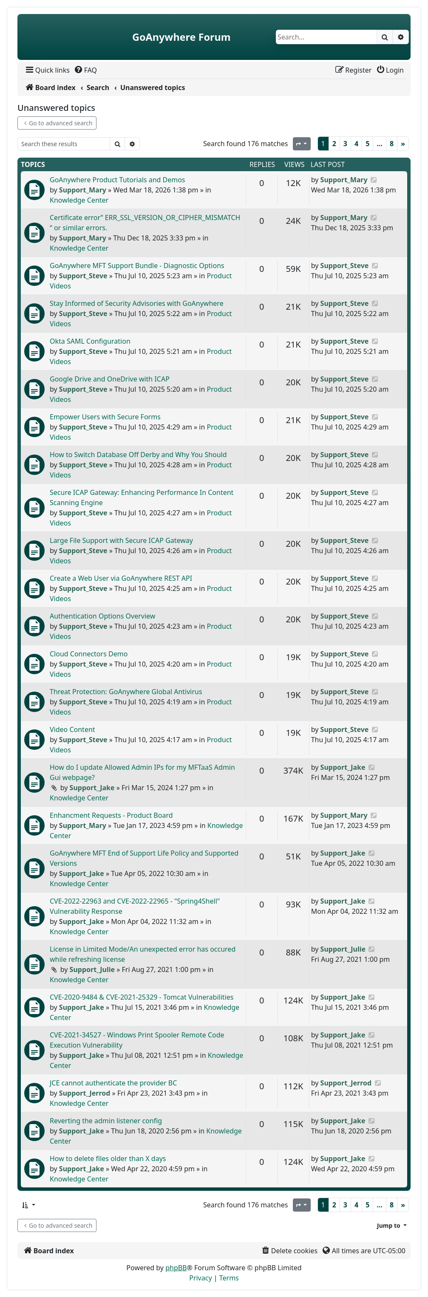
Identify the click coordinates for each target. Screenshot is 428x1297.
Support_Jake (92, 787)
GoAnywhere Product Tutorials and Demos (117, 179)
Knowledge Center (79, 200)
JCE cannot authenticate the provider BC (113, 1083)
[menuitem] (47, 70)
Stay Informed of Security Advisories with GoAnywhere (137, 303)
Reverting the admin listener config (106, 1120)
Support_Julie (92, 969)
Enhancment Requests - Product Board (111, 815)
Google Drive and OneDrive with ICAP (110, 379)
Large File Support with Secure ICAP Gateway (121, 540)
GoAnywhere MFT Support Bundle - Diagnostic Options (137, 265)
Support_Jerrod (85, 1093)
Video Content (72, 729)
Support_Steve (83, 275)
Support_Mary (82, 190)
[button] (28, 1205)
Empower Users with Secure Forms (105, 416)
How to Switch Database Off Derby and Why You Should (138, 454)
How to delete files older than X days (108, 1158)
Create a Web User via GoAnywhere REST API (121, 578)
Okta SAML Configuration (90, 341)
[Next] (403, 143)
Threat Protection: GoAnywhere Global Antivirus (126, 691)
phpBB (176, 1267)
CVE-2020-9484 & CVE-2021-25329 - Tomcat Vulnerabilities (141, 997)
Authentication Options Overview (102, 616)
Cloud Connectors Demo (89, 653)
